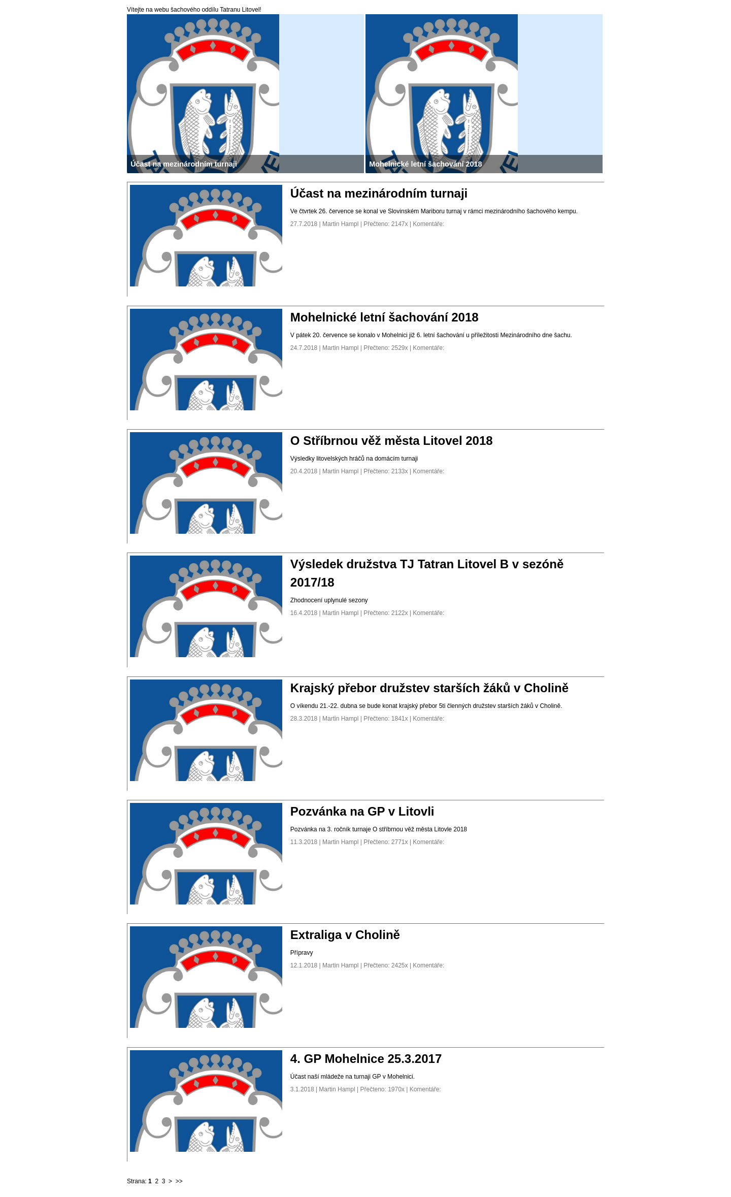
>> (179, 1181)
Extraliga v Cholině (345, 935)
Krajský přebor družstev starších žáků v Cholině (429, 688)
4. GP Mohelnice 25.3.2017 (366, 1058)
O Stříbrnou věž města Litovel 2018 (391, 440)
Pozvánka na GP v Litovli (362, 811)
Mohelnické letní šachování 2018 (384, 317)
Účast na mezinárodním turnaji (379, 193)
